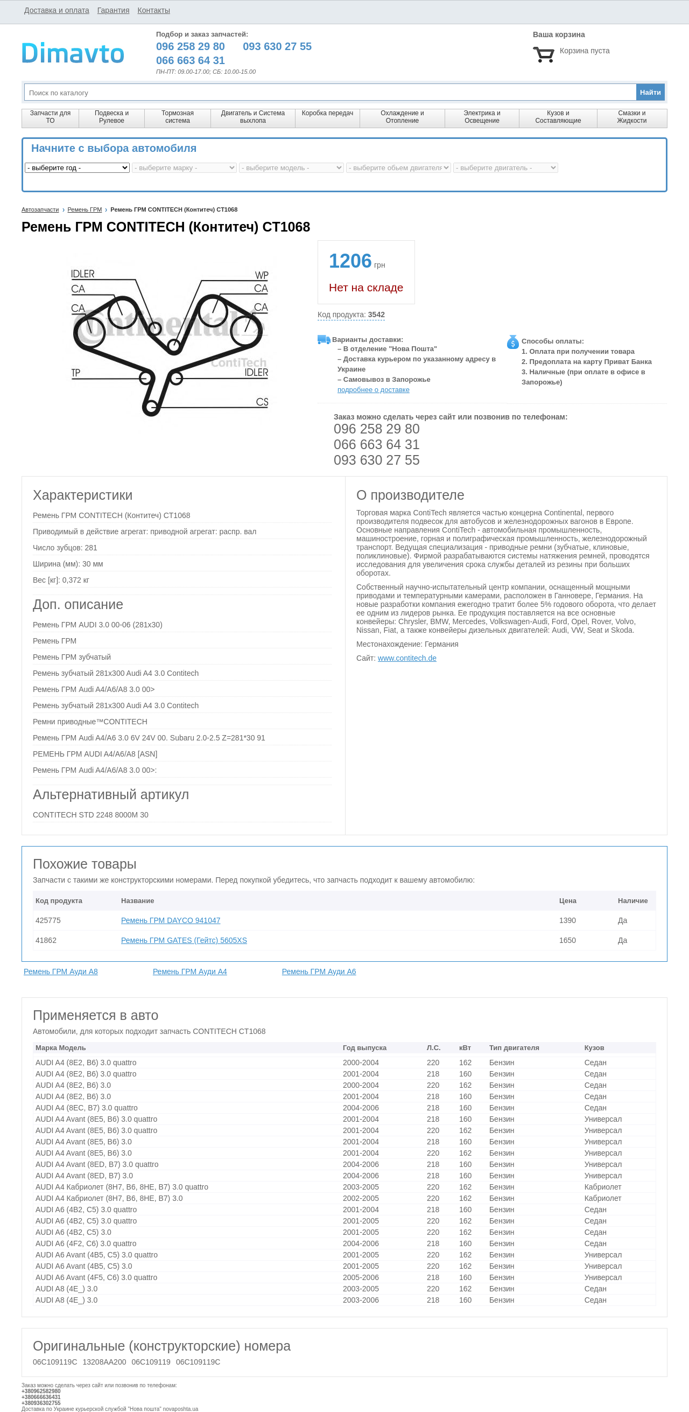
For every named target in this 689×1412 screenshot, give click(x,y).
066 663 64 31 (377, 444)
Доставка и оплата (56, 10)
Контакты (153, 10)
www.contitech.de (407, 658)
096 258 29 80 (377, 428)
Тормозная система (177, 116)
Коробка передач (327, 113)
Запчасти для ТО (50, 116)
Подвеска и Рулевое (112, 116)
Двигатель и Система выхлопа (253, 116)
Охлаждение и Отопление (402, 116)
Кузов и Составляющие (558, 116)
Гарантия (113, 10)
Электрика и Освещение (481, 116)
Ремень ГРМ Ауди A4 (190, 971)
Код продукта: (351, 315)
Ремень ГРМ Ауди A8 (61, 971)
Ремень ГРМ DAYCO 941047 (171, 920)
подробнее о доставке (374, 390)
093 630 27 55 (377, 459)
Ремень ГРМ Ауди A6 (319, 971)
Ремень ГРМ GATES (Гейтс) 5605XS (184, 940)
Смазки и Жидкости (631, 116)
